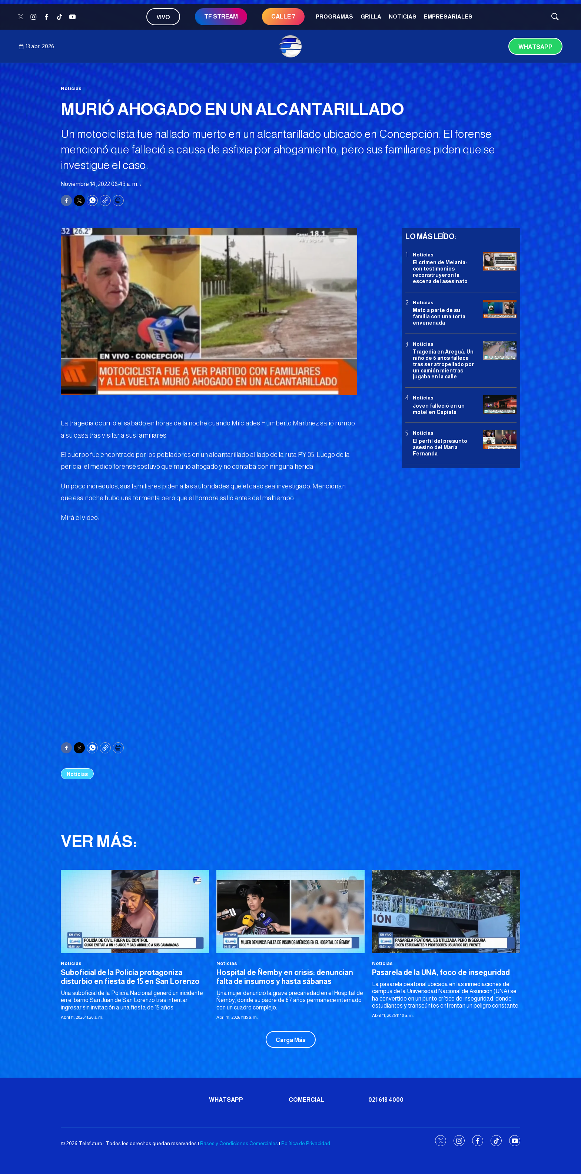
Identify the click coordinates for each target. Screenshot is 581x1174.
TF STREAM (221, 16)
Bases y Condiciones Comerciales (239, 1143)
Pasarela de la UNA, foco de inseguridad (441, 972)
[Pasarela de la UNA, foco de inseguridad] (446, 911)
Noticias (402, 16)
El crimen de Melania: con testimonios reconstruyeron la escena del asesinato (440, 271)
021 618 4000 (386, 1100)
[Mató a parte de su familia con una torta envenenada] (500, 309)
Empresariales (448, 16)
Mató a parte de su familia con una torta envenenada (439, 316)
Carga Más (291, 1040)
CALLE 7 (283, 16)
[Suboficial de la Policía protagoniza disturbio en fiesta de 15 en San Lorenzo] (135, 911)
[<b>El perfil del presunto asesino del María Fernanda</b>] (500, 439)
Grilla (371, 16)
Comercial (306, 1100)
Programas (334, 16)
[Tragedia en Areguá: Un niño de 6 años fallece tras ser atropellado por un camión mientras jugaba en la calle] (500, 350)
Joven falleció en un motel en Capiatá (439, 409)
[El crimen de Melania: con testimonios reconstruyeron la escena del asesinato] (500, 261)
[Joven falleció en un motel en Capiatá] (500, 404)
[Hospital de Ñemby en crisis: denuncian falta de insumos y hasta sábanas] (290, 911)
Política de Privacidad (305, 1143)
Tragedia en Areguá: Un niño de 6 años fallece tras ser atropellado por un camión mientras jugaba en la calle (443, 364)
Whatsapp (535, 47)
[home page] (290, 46)
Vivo (163, 17)
